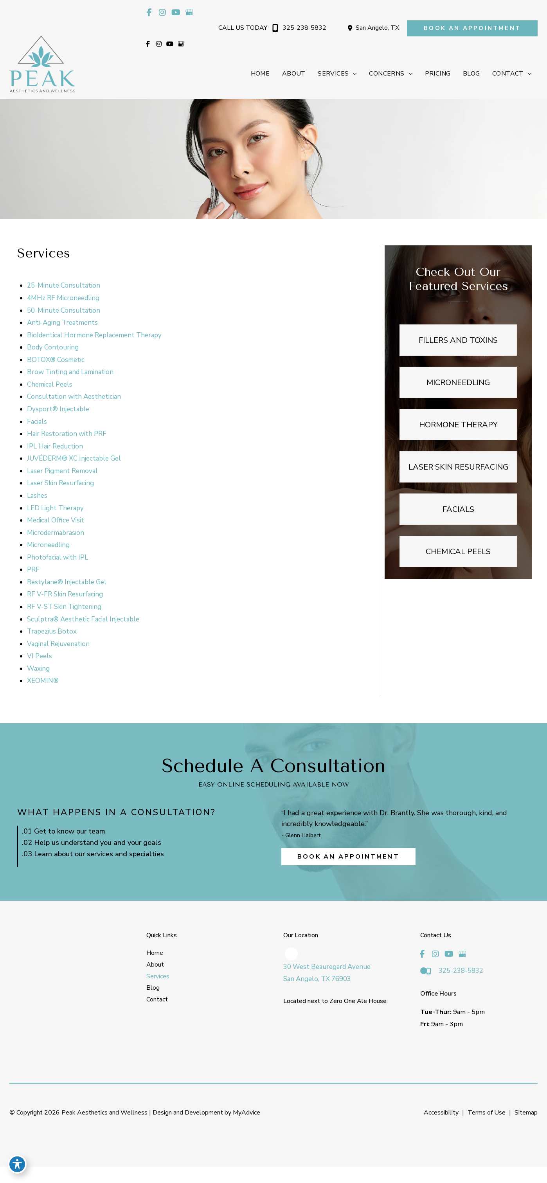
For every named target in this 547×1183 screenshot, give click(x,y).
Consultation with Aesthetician (74, 398)
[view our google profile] (189, 12)
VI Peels (39, 657)
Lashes (37, 497)
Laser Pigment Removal (62, 472)
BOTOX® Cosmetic (56, 361)
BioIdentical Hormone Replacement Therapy (94, 336)
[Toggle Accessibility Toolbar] (17, 1165)
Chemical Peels (50, 386)
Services (157, 978)
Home (154, 955)
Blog (153, 990)
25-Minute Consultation (64, 287)
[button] (472, 28)
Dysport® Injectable (58, 410)
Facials (37, 423)
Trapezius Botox (52, 632)
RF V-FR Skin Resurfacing (65, 595)
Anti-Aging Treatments (62, 324)
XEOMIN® (43, 682)
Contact (157, 1002)
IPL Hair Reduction (55, 447)
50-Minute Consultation (64, 311)
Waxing (38, 670)
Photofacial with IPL (57, 559)
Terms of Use (487, 1115)
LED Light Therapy (55, 509)
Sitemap (526, 1115)
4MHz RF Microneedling (63, 299)
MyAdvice (245, 1115)
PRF (33, 571)
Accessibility (441, 1115)
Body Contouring (53, 348)
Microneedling (48, 546)
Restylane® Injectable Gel (67, 583)
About (155, 967)
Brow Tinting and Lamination (70, 373)
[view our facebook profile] (149, 12)
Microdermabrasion (56, 534)
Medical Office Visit (56, 521)
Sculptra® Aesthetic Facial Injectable (83, 620)
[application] (351, 74)
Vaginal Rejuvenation (58, 645)
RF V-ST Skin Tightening (64, 608)
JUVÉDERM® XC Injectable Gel (74, 460)
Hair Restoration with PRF (67, 435)
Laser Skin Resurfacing (60, 484)
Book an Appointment (348, 859)
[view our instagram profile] (162, 12)
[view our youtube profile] (176, 12)
